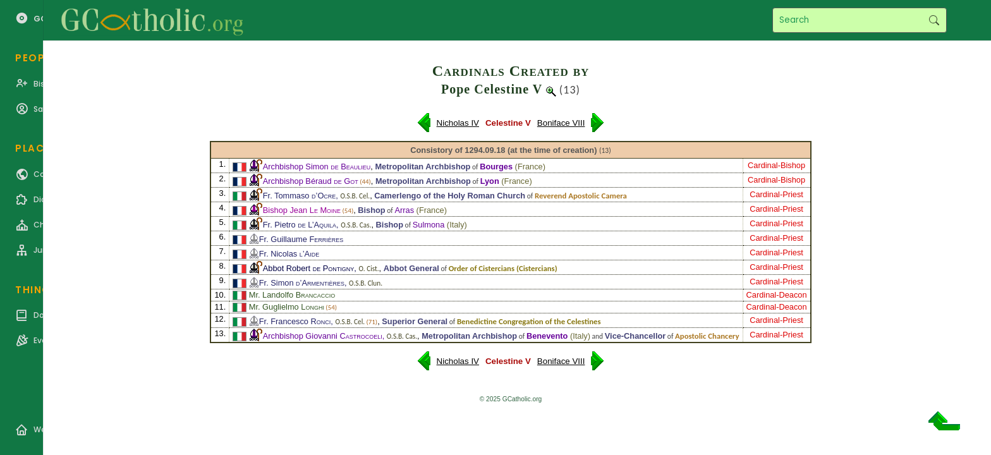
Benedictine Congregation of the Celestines (529, 321)
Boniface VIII (561, 123)
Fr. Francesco (295, 321)
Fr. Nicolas (289, 253)
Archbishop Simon (317, 166)
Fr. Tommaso (299, 195)
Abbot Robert (309, 268)
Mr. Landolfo (292, 295)
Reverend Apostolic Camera (581, 195)
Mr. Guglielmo (286, 307)
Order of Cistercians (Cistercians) (503, 268)
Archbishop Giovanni (322, 336)
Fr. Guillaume (301, 239)
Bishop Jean (302, 210)
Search (934, 20)
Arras (404, 210)
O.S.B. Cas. (356, 225)
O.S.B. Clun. (365, 283)
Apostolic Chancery (707, 336)
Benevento (547, 336)
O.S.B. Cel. (355, 195)
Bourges (496, 166)
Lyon (489, 181)
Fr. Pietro (299, 224)
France (530, 166)
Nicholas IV (458, 123)
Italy (456, 224)
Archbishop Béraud (310, 181)
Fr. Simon (301, 283)
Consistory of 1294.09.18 (457, 150)
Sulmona (429, 224)
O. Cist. (368, 268)
